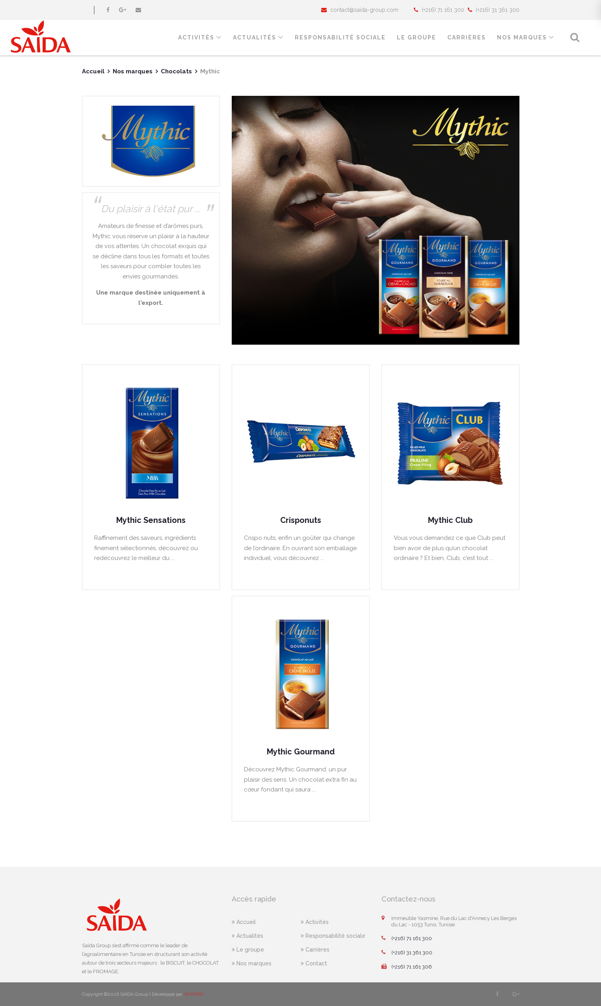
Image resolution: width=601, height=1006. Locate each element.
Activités (196, 37)
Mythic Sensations (151, 520)
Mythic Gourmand (301, 751)
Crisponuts (300, 520)
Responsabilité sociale (333, 936)
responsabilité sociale (340, 37)
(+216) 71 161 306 (406, 967)
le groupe (416, 37)
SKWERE (193, 994)
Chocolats (176, 71)
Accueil (93, 71)
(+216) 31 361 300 (406, 953)
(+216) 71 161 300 (406, 938)
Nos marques (522, 37)
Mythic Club (450, 520)
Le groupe (248, 949)
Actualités (254, 37)
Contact (314, 963)
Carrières (466, 37)
